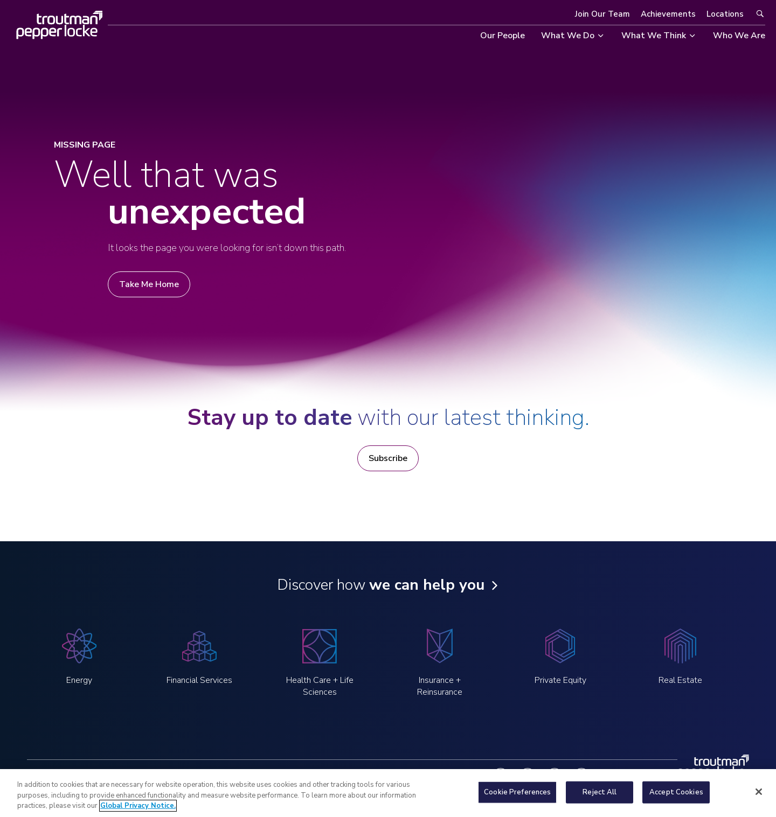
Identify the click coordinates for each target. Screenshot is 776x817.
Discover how (380, 585)
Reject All (599, 800)
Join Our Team (602, 14)
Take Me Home (149, 284)
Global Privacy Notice (248, 776)
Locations (725, 14)
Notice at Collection (334, 776)
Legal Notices (173, 776)
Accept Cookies (676, 800)
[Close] (759, 799)
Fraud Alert (403, 776)
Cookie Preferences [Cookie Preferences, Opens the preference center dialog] (517, 800)
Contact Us (457, 776)
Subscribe (388, 458)
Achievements (668, 14)
